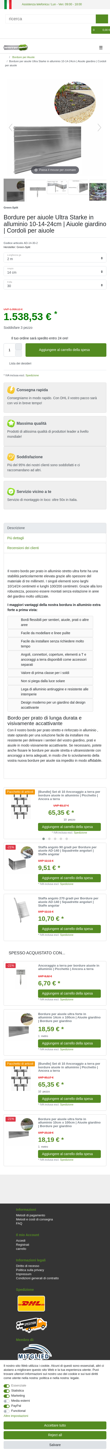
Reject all (55, 1435)
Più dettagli (15, 538)
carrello (21, 1249)
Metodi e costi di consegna (34, 1219)
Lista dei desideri (18, 363)
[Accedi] (6, 30)
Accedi (21, 1240)
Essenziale (18, 1385)
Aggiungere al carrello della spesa (71, 350)
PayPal (16, 1405)
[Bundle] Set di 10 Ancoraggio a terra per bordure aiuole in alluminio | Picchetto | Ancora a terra (69, 795)
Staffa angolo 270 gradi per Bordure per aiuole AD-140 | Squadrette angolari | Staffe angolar (68, 902)
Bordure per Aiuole (23, 57)
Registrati (22, 1244)
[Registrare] (15, 30)
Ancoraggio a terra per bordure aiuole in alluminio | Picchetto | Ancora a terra (68, 967)
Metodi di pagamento (30, 1215)
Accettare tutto (55, 1425)
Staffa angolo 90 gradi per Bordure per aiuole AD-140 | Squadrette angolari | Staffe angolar (67, 851)
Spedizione (32, 375)
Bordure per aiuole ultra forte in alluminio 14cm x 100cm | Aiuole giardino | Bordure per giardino (69, 1017)
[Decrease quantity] (18, 353)
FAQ (19, 1223)
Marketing (18, 1395)
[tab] (55, 528)
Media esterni (20, 1400)
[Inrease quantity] (18, 346)
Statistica (17, 1390)
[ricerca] (50, 18)
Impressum (24, 1274)
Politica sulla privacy (30, 1270)
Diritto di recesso (27, 1266)
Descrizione (16, 528)
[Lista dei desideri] (87, 30)
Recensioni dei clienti (23, 548)
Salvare (55, 1445)
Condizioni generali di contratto (37, 1278)
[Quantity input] (9, 350)
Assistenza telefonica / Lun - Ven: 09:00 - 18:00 (52, 4)
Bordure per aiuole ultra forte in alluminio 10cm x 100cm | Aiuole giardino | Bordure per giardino (69, 1122)
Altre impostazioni (16, 1416)
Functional (18, 1411)
